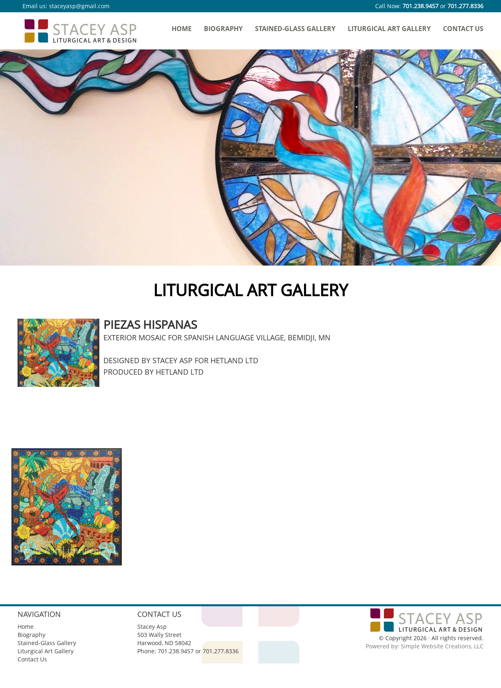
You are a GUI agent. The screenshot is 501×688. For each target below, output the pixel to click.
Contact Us (463, 28)
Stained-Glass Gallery (295, 28)
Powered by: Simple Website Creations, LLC (424, 646)
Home (182, 28)
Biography (223, 28)
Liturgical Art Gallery (389, 28)
